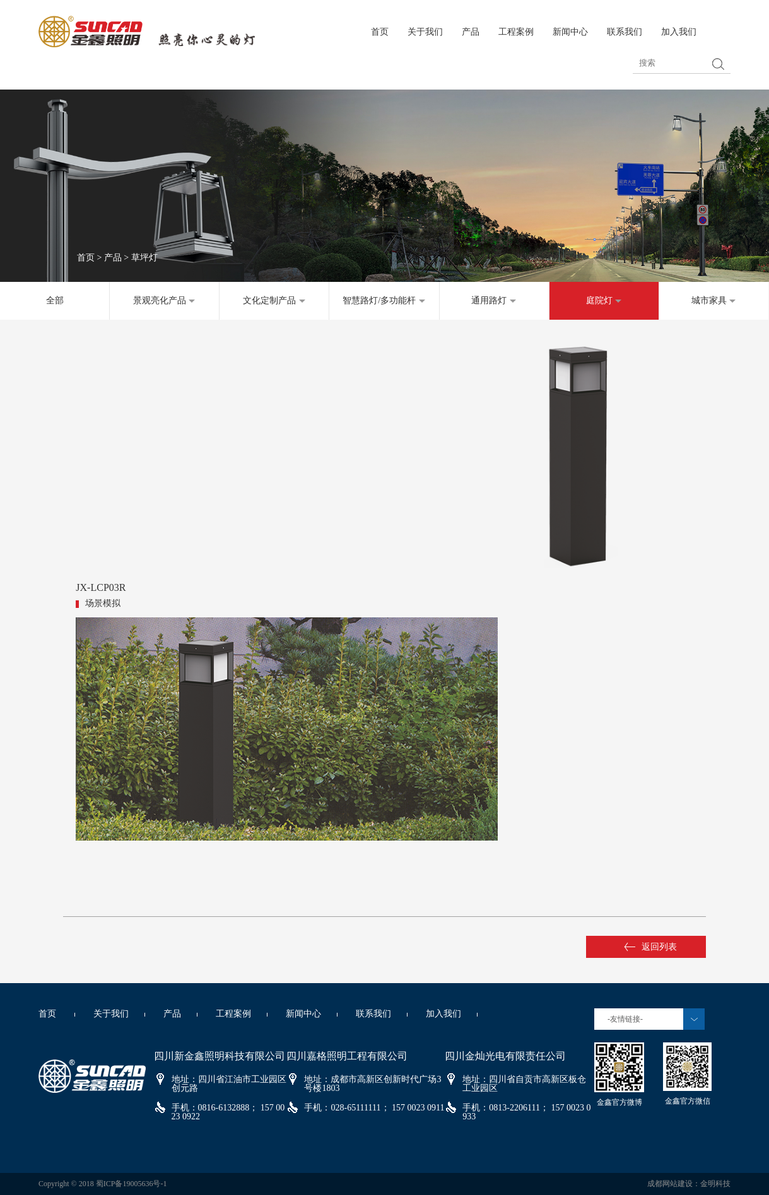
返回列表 (650, 947)
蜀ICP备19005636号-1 (131, 1183)
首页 (380, 32)
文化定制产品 (274, 300)
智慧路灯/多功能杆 (384, 300)
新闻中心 (570, 32)
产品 (470, 32)
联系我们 (624, 32)
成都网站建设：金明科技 (689, 1183)
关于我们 (425, 32)
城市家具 (714, 300)
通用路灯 (494, 300)
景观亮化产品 (164, 300)
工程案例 (516, 32)
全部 (55, 300)
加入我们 (678, 32)
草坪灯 (144, 257)
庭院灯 (604, 300)
